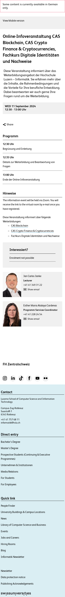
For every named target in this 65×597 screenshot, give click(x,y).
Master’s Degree (9, 448)
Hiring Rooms (8, 544)
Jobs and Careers (10, 537)
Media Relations (9, 471)
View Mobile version (13, 20)
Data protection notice (13, 577)
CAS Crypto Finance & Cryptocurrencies (32, 231)
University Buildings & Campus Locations (23, 512)
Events (4, 531)
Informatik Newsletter (12, 556)
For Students (7, 477)
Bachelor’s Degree (10, 441)
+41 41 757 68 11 (10, 419)
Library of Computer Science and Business (23, 524)
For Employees (8, 484)
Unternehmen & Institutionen (17, 465)
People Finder (8, 505)
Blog (3, 550)
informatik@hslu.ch (10, 422)
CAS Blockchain (19, 225)
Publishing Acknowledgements (17, 583)
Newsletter (6, 570)
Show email (33, 289)
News (4, 518)
